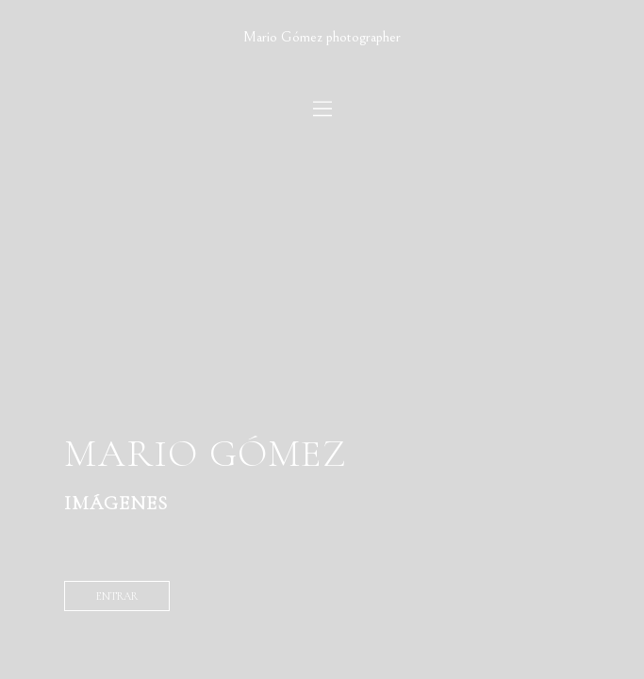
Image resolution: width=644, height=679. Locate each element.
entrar (117, 596)
